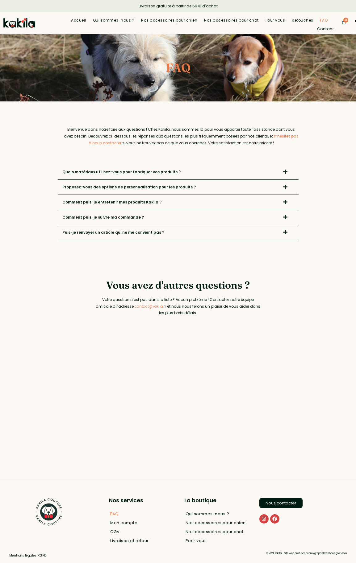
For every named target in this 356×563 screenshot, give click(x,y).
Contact (325, 28)
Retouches (302, 20)
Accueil (78, 20)
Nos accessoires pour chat (231, 20)
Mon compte (123, 523)
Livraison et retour (129, 541)
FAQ (324, 20)
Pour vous (275, 20)
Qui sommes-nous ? (114, 20)
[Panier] (344, 22)
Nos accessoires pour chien (169, 20)
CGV (115, 532)
